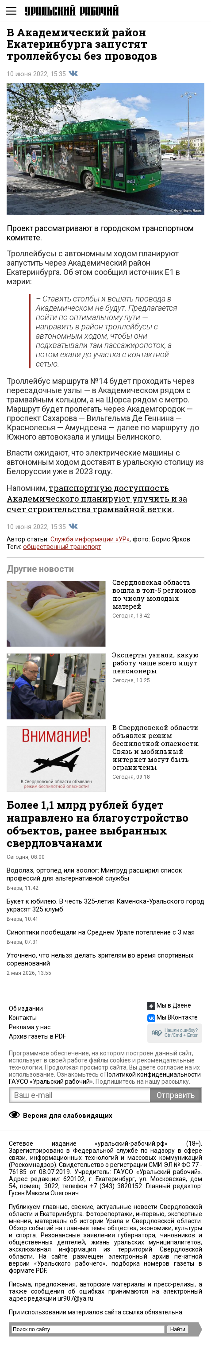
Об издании (26, 1008)
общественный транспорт (62, 547)
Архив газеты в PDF (37, 1036)
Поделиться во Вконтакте (73, 73)
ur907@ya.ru (75, 1298)
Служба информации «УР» (90, 539)
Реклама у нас (29, 1027)
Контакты (23, 1017)
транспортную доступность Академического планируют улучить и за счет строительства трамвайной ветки (97, 498)
